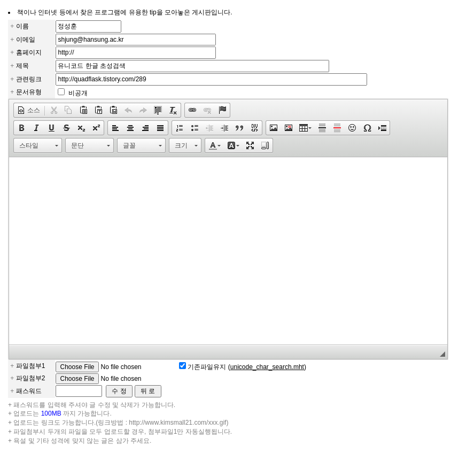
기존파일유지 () (247, 367)
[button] (28, 110)
